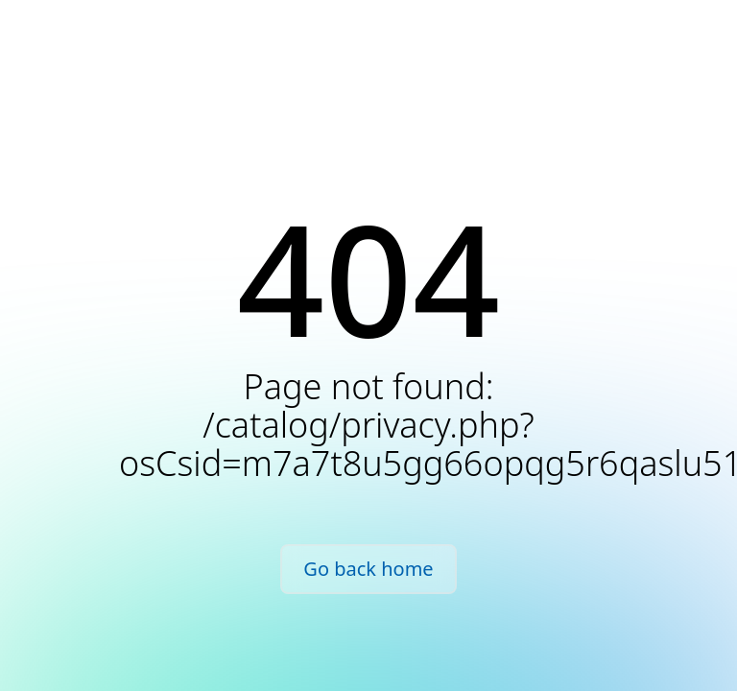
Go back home (368, 569)
